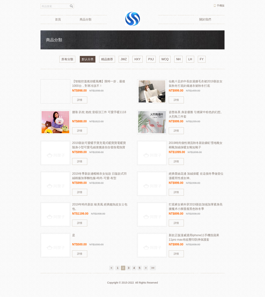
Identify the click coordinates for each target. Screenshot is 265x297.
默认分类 (87, 59)
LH (190, 59)
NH (178, 59)
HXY (138, 59)
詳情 (79, 99)
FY (202, 59)
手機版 (221, 5)
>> (152, 267)
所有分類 (67, 59)
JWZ (124, 59)
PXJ (151, 59)
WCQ (165, 59)
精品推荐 (107, 59)
